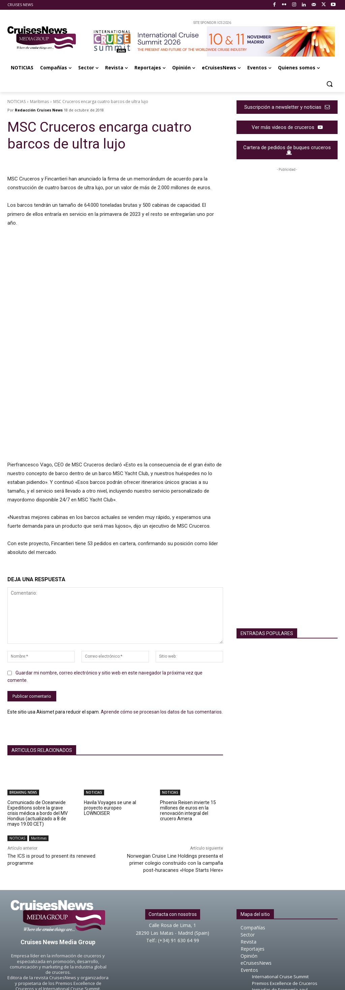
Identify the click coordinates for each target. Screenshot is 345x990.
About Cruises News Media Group (172, 950)
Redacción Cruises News (39, 109)
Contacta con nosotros (173, 842)
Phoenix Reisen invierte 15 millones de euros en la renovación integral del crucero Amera (188, 739)
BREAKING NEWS (23, 720)
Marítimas (39, 101)
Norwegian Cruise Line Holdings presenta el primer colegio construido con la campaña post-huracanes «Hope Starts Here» (175, 791)
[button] (329, 84)
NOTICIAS (16, 101)
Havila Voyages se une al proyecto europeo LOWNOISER (110, 736)
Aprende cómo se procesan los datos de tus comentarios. (162, 640)
